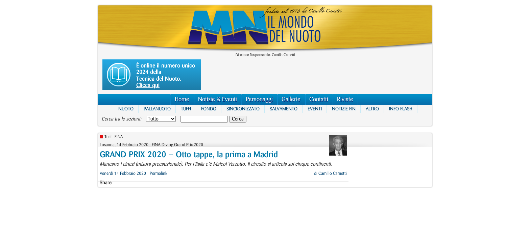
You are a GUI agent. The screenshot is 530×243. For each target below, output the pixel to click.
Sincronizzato (243, 109)
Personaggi (259, 99)
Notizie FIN (344, 109)
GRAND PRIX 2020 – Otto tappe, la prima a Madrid (189, 155)
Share (106, 183)
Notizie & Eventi (217, 99)
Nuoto (126, 109)
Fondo (208, 109)
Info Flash (400, 109)
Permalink (158, 173)
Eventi (315, 109)
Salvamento (283, 109)
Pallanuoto (157, 109)
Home (182, 99)
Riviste (345, 99)
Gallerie (291, 99)
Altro (372, 109)
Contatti (318, 99)
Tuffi (186, 109)
